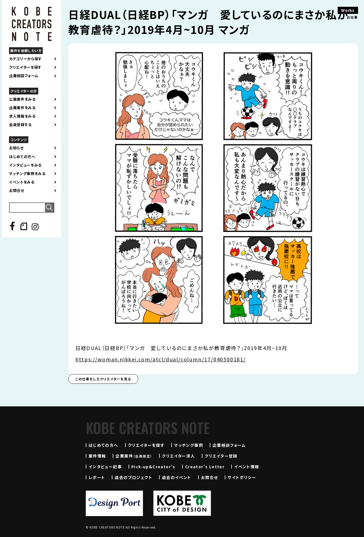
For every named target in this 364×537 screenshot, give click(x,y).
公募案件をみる (22, 99)
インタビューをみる (25, 165)
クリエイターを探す (25, 67)
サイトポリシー (242, 477)
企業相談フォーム (23, 75)
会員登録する (20, 124)
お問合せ (16, 190)
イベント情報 (246, 466)
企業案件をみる (22, 107)
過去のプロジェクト (133, 477)
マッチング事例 (188, 445)
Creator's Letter (204, 466)
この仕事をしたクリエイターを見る (103, 378)
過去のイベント (176, 477)
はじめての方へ (22, 156)
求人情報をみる (22, 116)
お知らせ (16, 147)
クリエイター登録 (221, 456)
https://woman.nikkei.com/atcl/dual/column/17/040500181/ (160, 359)
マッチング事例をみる (27, 173)
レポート (97, 477)
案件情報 (97, 456)
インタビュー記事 (105, 466)
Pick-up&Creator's (153, 466)
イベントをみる (22, 182)
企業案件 (133, 456)
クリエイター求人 (178, 456)
